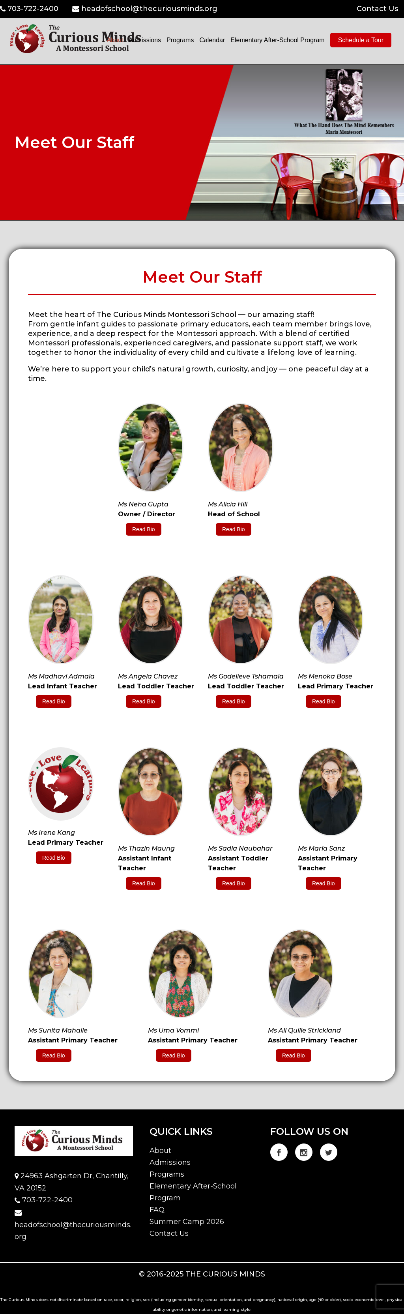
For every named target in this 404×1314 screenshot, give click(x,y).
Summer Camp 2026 (187, 1221)
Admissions (170, 1162)
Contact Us (377, 8)
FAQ (157, 1209)
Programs (167, 1174)
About (160, 1150)
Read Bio (143, 529)
